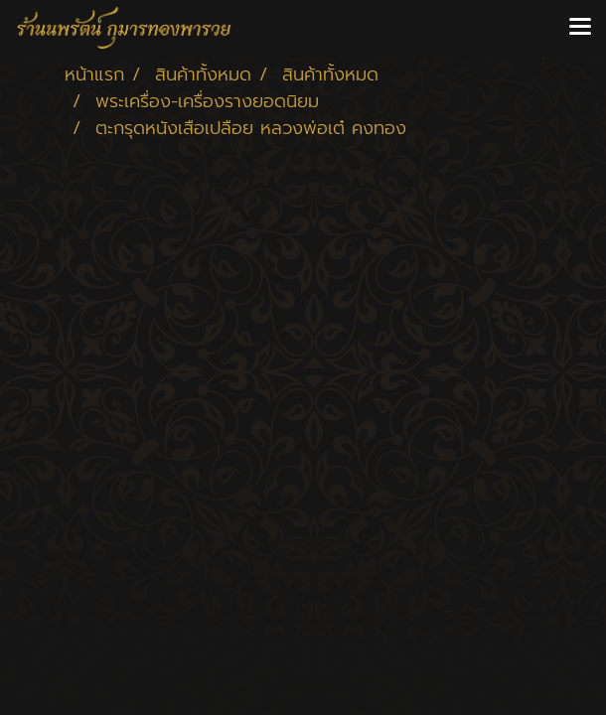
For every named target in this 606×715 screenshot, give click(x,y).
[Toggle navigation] (580, 28)
